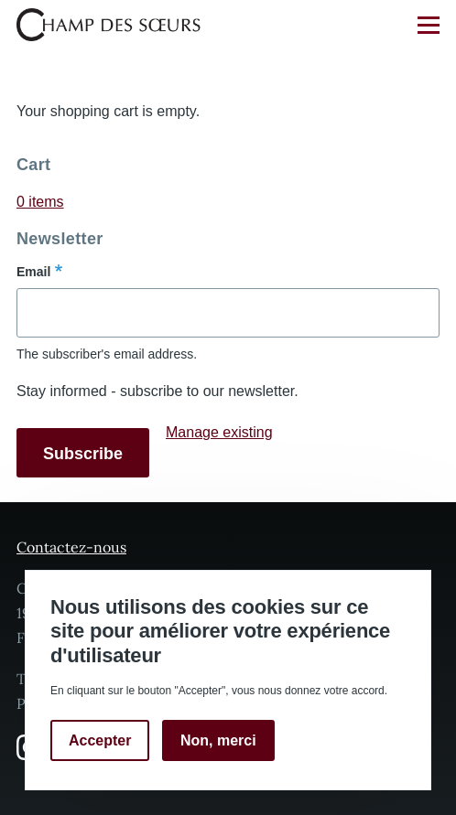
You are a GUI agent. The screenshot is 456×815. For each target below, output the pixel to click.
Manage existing (219, 432)
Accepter (100, 740)
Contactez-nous (71, 547)
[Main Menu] (428, 24)
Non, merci (218, 740)
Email (33, 271)
